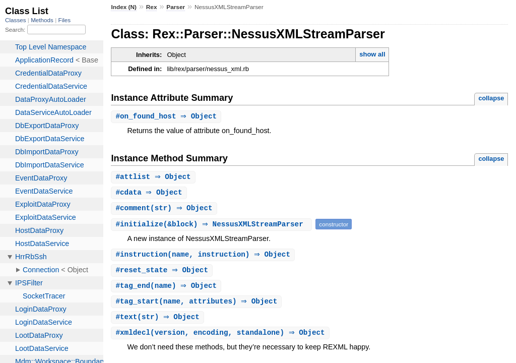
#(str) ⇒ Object (165, 210)
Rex (151, 7)
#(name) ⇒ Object (167, 289)
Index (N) (124, 7)
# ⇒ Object (167, 117)
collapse (491, 98)
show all (372, 54)
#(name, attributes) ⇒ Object (197, 305)
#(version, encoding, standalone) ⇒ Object (221, 337)
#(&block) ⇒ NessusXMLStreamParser (212, 226)
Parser (175, 7)
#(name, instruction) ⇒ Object (204, 257)
